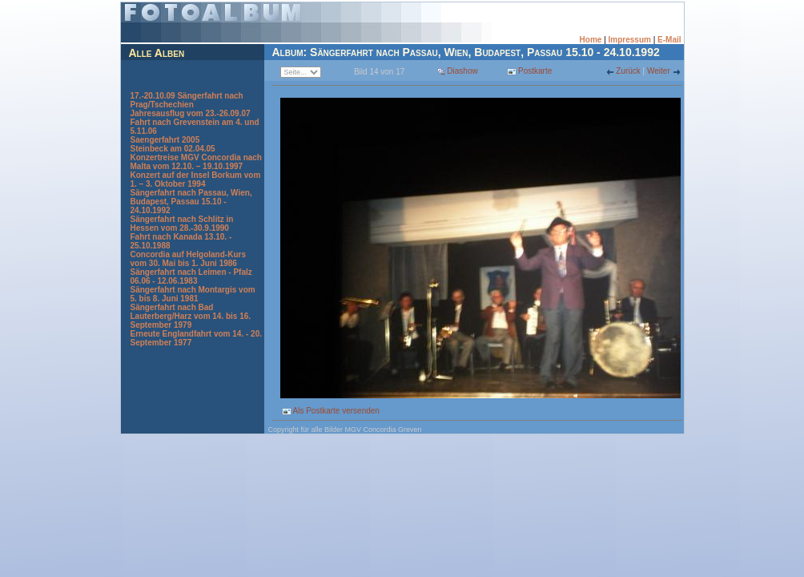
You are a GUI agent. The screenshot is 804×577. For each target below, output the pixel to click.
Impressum (630, 39)
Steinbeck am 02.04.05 (173, 148)
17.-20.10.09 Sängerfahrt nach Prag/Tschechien (187, 100)
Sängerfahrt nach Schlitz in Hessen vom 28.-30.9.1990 (182, 223)
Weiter (660, 71)
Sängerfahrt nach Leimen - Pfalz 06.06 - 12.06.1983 (191, 276)
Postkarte (529, 71)
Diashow (462, 71)
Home (591, 39)
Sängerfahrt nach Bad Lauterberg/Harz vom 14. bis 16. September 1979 (191, 316)
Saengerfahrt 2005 (165, 139)
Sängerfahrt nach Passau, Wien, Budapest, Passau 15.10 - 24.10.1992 (191, 201)
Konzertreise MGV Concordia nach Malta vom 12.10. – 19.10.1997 (196, 162)
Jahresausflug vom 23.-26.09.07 (191, 113)
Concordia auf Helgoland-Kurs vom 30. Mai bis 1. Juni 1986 (188, 259)
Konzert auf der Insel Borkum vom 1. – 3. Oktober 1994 (196, 179)
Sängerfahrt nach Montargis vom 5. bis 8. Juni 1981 (193, 294)
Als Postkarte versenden (331, 410)
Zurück (628, 71)
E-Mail (669, 39)
